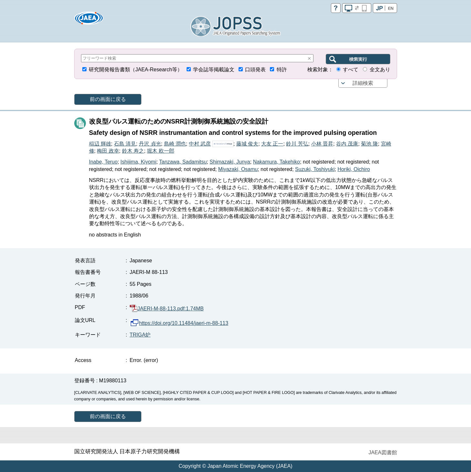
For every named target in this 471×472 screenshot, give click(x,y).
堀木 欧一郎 (160, 151)
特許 (282, 69)
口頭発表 (255, 69)
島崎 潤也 (175, 143)
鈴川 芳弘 (297, 143)
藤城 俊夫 (247, 143)
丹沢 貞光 (150, 143)
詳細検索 (363, 83)
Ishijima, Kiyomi (138, 162)
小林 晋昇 (322, 143)
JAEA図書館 (382, 452)
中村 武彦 (200, 143)
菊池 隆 (369, 143)
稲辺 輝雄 (100, 143)
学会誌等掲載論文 (213, 69)
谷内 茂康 (347, 143)
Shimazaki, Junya (230, 162)
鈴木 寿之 (133, 151)
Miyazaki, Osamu (238, 169)
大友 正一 (272, 143)
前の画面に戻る (108, 99)
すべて (350, 69)
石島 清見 (125, 143)
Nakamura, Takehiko (276, 162)
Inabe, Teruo (103, 162)
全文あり (380, 69)
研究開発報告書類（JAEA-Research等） (135, 69)
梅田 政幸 (108, 151)
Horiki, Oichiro (353, 169)
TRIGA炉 (140, 334)
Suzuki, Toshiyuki (314, 169)
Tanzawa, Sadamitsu (183, 162)
